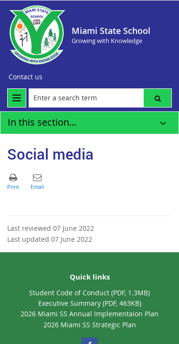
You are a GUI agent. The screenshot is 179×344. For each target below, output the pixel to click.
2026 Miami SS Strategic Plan (89, 324)
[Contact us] (25, 77)
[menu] (16, 98)
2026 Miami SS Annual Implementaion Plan (89, 313)
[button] (157, 98)
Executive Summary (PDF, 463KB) (89, 303)
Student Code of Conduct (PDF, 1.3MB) (89, 292)
